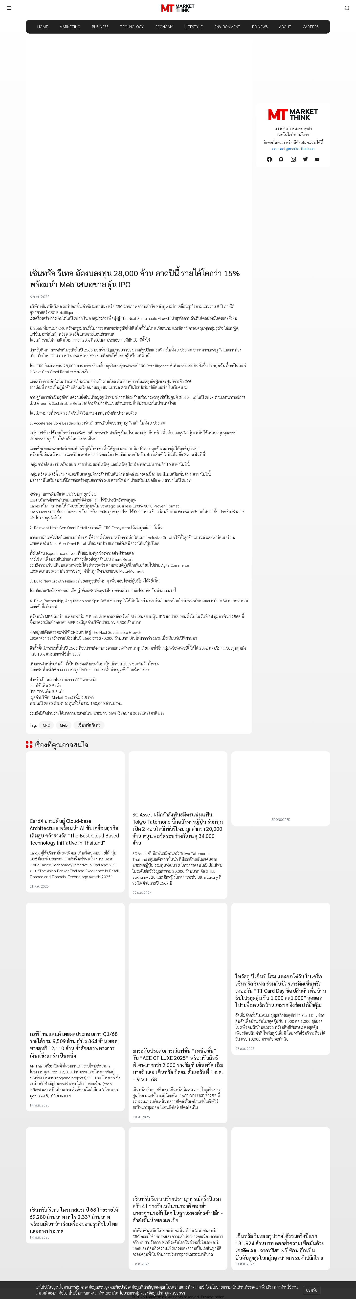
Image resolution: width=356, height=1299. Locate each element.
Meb (63, 725)
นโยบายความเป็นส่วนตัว (229, 1287)
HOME (42, 26)
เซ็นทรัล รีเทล (89, 725)
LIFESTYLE (193, 26)
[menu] (9, 8)
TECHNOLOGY (132, 26)
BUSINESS (100, 26)
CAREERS (311, 26)
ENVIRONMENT (227, 26)
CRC (46, 725)
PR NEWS (260, 26)
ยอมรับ (311, 1290)
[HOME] (177, 8)
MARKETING (69, 26)
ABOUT (285, 26)
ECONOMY (164, 26)
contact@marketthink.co (293, 148)
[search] (347, 8)
